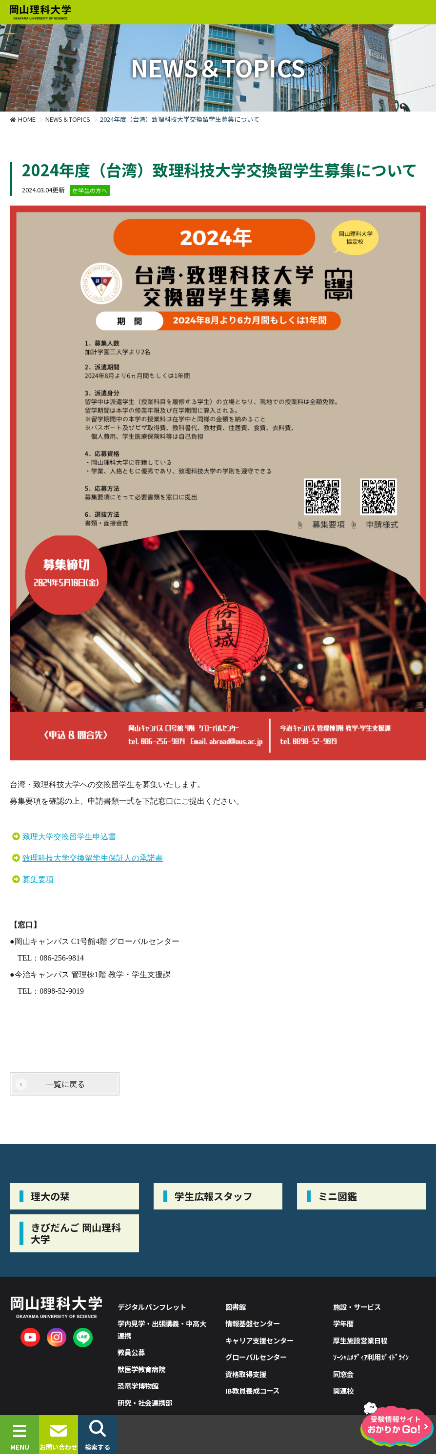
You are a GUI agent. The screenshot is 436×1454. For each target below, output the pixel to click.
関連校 (343, 1390)
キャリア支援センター (259, 1340)
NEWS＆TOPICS (67, 119)
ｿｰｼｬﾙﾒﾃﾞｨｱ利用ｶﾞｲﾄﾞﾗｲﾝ (371, 1357)
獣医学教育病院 (141, 1369)
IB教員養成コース (252, 1390)
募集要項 (38, 879)
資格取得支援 (245, 1374)
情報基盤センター (252, 1323)
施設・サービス (357, 1307)
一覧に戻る (65, 1084)
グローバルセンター (256, 1357)
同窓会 (343, 1374)
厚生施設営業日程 (360, 1340)
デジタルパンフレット (152, 1307)
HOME (27, 119)
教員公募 (131, 1352)
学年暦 (343, 1323)
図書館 (235, 1307)
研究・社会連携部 (145, 1402)
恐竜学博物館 (138, 1385)
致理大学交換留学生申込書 (69, 836)
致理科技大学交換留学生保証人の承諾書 (92, 858)
